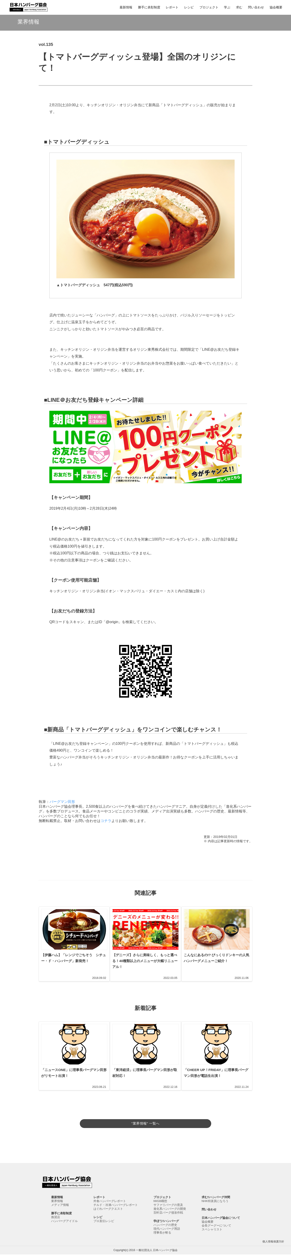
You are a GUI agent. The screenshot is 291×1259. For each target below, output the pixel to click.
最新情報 (126, 7)
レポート (172, 7)
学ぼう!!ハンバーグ (166, 1225)
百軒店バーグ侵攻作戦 (168, 1217)
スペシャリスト (212, 1234)
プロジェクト (208, 7)
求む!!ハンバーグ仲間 (216, 1201)
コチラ (105, 821)
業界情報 (57, 1205)
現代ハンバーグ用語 (166, 1233)
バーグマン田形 (62, 802)
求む (239, 7)
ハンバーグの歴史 (165, 1229)
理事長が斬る (162, 1237)
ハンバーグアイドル (64, 1225)
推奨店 (55, 1221)
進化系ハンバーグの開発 (169, 1213)
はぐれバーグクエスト (108, 1213)
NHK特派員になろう (215, 1205)
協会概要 (276, 7)
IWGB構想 (160, 1205)
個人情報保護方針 (273, 1246)
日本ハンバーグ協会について (221, 1222)
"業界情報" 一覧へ (145, 1123)
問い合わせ (256, 7)
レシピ (189, 7)
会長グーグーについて (216, 1230)
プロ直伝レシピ (103, 1225)
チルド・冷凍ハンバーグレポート (115, 1209)
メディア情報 (60, 1209)
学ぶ (227, 7)
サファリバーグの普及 (168, 1209)
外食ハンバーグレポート (109, 1205)
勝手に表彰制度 (149, 7)
